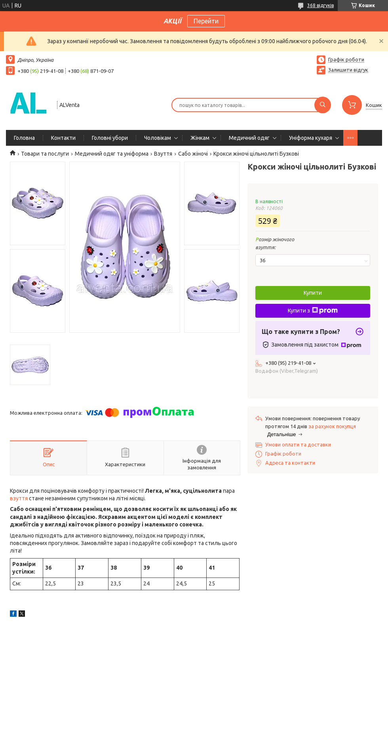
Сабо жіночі (193, 154)
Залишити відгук (348, 69)
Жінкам (199, 138)
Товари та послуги (45, 154)
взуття (19, 498)
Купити (313, 293)
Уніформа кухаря (310, 138)
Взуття (163, 154)
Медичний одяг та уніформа (111, 154)
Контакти (63, 138)
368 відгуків (320, 5)
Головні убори (110, 138)
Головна (24, 138)
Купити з (313, 310)
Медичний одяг (249, 138)
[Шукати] (322, 105)
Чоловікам (157, 138)
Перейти (206, 21)
